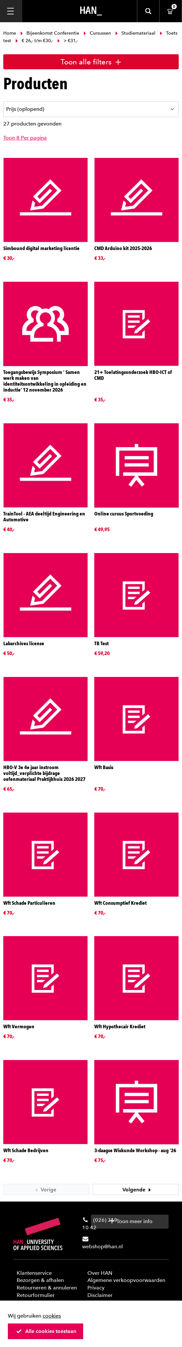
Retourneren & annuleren (47, 1288)
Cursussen (97, 33)
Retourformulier (36, 1295)
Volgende (137, 1190)
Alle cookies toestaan (46, 1331)
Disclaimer (100, 1295)
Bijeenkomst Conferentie (50, 33)
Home (10, 33)
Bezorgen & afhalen (40, 1280)
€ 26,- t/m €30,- (34, 40)
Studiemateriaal (135, 33)
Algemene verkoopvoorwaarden (126, 1280)
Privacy (95, 1288)
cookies (52, 1316)
